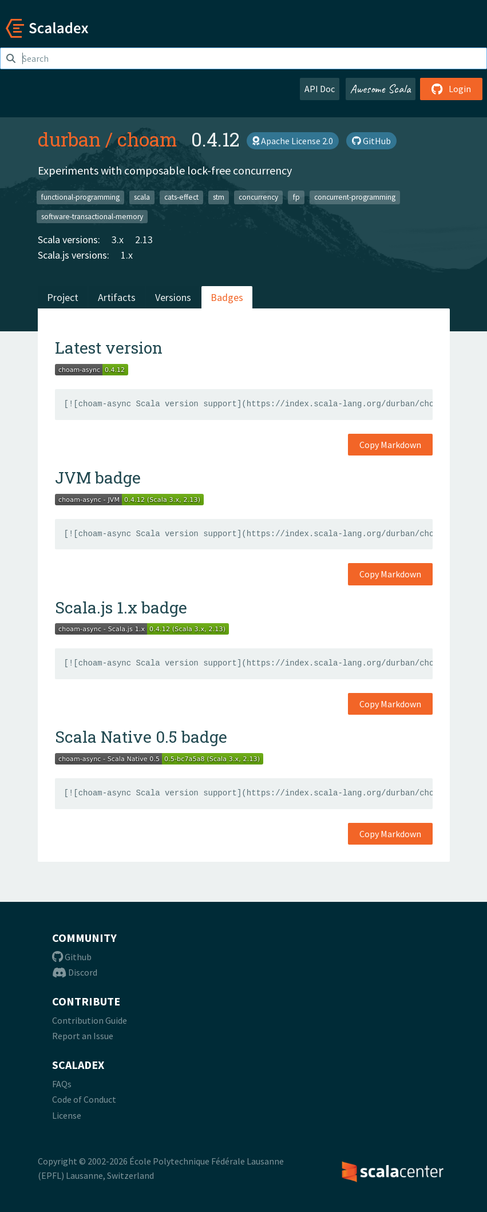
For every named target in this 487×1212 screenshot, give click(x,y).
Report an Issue (82, 1035)
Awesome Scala (380, 88)
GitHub (371, 140)
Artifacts (117, 297)
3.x (118, 239)
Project (62, 297)
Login (451, 88)
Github (72, 957)
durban (69, 139)
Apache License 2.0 (292, 140)
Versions (173, 297)
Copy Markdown (390, 444)
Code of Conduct (84, 1099)
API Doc (319, 88)
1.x (127, 255)
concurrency (258, 197)
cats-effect (181, 197)
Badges (227, 297)
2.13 (144, 239)
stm (218, 197)
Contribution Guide (89, 1020)
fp (296, 197)
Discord (74, 972)
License (66, 1115)
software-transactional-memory (92, 216)
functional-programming (80, 197)
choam (147, 139)
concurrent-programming (354, 197)
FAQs (62, 1084)
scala (142, 197)
